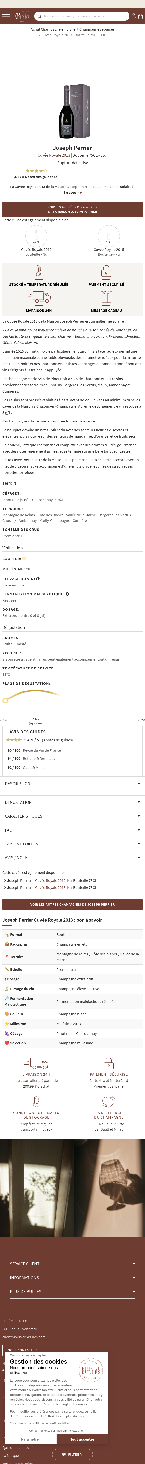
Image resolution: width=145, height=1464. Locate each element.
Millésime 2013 (69, 1023)
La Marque (10, 1455)
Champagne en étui (72, 944)
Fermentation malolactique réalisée (86, 1001)
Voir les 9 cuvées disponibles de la (72, 209)
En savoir (72, 192)
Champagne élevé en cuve (78, 988)
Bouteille (64, 934)
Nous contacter (22, 1350)
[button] (72, 783)
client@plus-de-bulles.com (24, 1337)
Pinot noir (65, 1033)
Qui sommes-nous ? (17, 1447)
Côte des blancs (104, 953)
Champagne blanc (71, 1013)
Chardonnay (86, 1033)
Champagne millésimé (75, 1043)
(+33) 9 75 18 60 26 (17, 1320)
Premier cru (66, 969)
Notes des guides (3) (36, 176)
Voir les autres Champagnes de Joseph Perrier (72, 904)
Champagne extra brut (75, 978)
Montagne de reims (73, 953)
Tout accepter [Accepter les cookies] (43, 1439)
